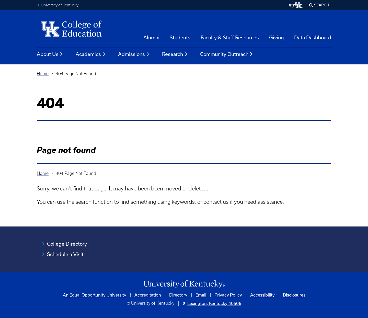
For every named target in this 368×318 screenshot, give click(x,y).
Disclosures (294, 294)
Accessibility (262, 294)
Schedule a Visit (65, 254)
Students (180, 37)
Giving (276, 37)
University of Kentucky (59, 5)
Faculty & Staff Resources (230, 37)
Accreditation (147, 294)
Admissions (134, 54)
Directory (178, 294)
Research (175, 54)
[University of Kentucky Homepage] (184, 284)
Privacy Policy (228, 294)
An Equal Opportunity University (94, 294)
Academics (91, 54)
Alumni (151, 37)
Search (321, 5)
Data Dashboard (312, 37)
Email (200, 294)
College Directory (67, 244)
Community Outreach (226, 54)
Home (43, 73)
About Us (50, 54)
